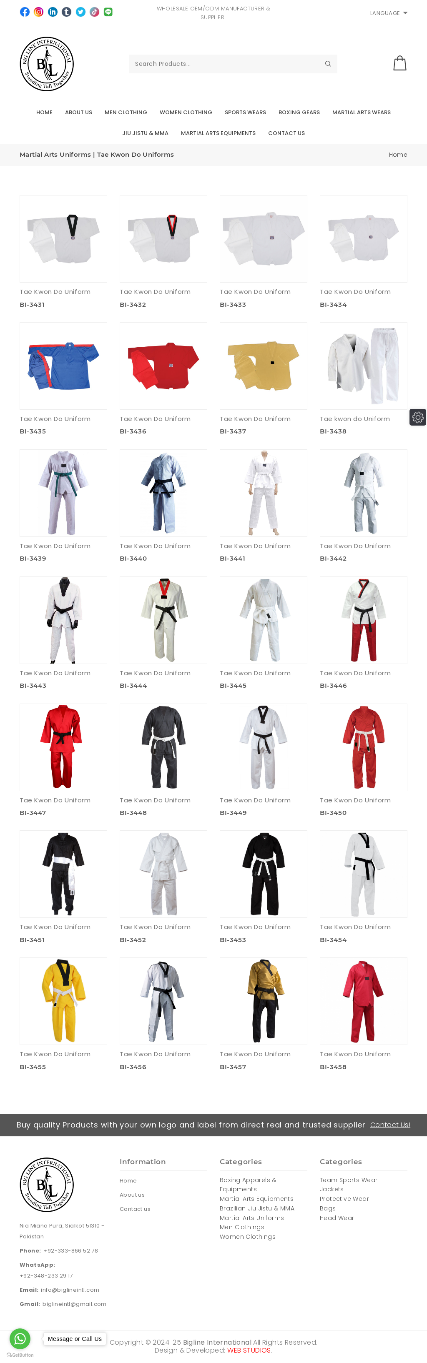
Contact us (135, 1209)
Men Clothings (242, 1227)
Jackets (332, 1189)
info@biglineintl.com (70, 1290)
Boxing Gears (299, 112)
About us (132, 1195)
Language (389, 13)
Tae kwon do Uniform (355, 418)
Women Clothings (248, 1237)
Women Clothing (186, 112)
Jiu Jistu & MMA (145, 133)
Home (44, 112)
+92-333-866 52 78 (70, 1251)
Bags (328, 1208)
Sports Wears (245, 112)
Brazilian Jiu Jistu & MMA (257, 1208)
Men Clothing (126, 112)
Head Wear (337, 1218)
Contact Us (286, 133)
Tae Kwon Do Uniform (55, 291)
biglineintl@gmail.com (74, 1304)
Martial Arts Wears (361, 112)
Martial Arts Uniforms (252, 1218)
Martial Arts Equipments (218, 133)
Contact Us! (390, 1125)
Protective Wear (344, 1199)
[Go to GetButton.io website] (20, 1354)
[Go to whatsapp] (20, 1338)
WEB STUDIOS (249, 1350)
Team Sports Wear (348, 1180)
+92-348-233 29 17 (46, 1276)
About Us (78, 112)
